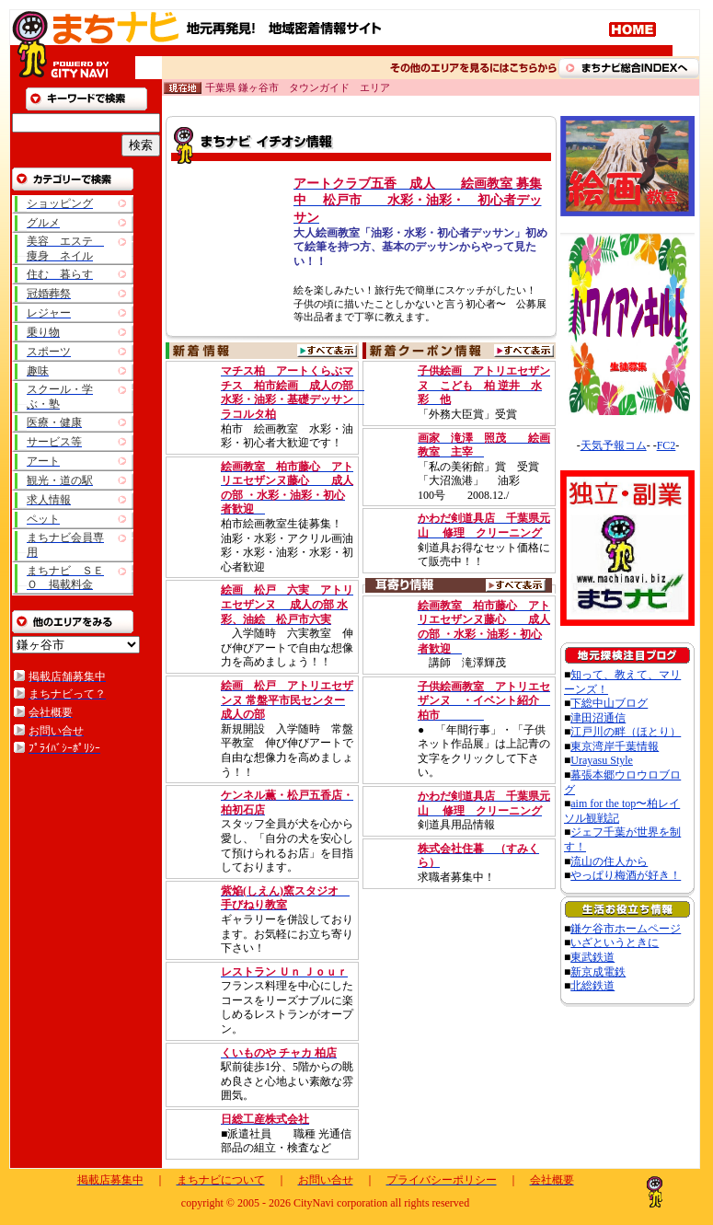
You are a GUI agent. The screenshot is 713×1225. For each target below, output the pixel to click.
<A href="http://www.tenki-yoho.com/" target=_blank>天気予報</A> (628, 437)
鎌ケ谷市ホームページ (625, 928)
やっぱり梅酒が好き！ (625, 875)
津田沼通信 (598, 717)
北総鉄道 (592, 985)
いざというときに (614, 942)
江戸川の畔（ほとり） (625, 731)
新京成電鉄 (598, 971)
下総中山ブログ (609, 703)
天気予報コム (614, 445)
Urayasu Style (601, 760)
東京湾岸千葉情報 (614, 746)
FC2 (666, 445)
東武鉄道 (592, 957)
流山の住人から (609, 861)
